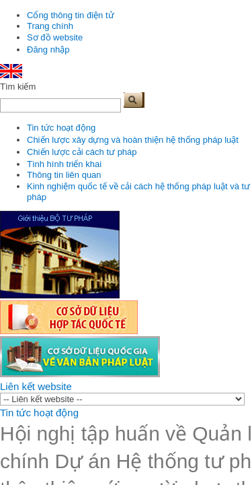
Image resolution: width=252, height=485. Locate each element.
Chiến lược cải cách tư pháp (82, 152)
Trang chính (50, 26)
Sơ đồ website (55, 37)
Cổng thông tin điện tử (70, 15)
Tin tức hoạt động (61, 128)
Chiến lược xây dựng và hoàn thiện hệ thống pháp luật (133, 140)
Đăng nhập (48, 49)
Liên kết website (36, 386)
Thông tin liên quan (64, 175)
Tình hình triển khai (64, 164)
